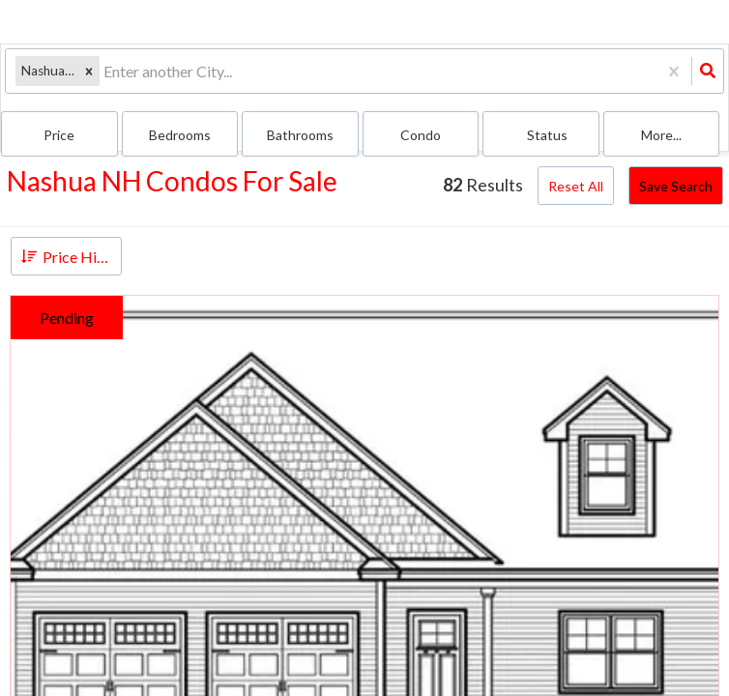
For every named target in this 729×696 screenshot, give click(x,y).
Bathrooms (300, 135)
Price (59, 135)
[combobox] (104, 71)
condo (420, 135)
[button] (89, 71)
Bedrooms (180, 135)
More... (661, 135)
